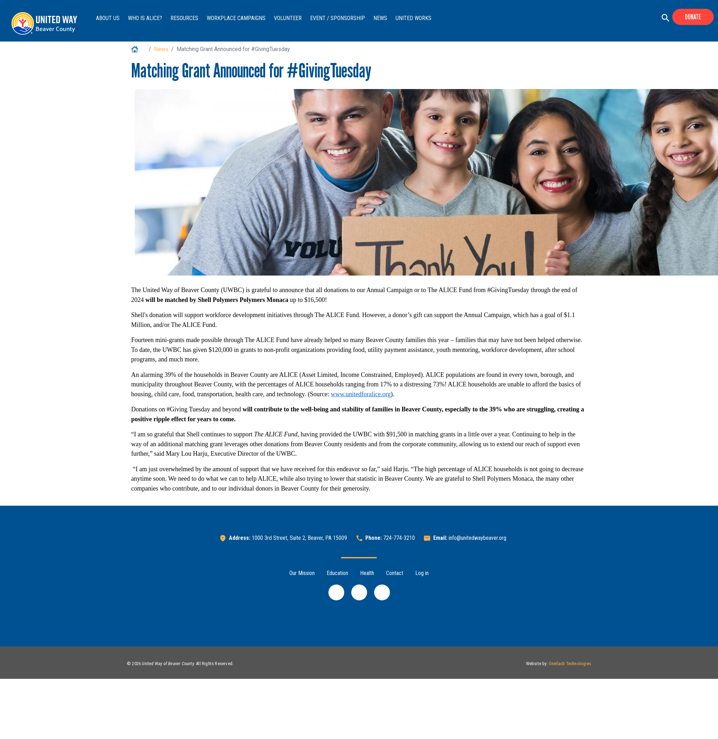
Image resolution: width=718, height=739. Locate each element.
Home (138, 49)
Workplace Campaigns (236, 18)
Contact (394, 573)
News (380, 18)
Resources (184, 18)
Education (337, 573)
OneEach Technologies (570, 663)
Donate (693, 17)
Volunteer (288, 18)
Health (367, 573)
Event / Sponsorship (337, 18)
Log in (422, 573)
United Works (413, 18)
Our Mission (302, 573)
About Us (108, 18)
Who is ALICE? (145, 18)
